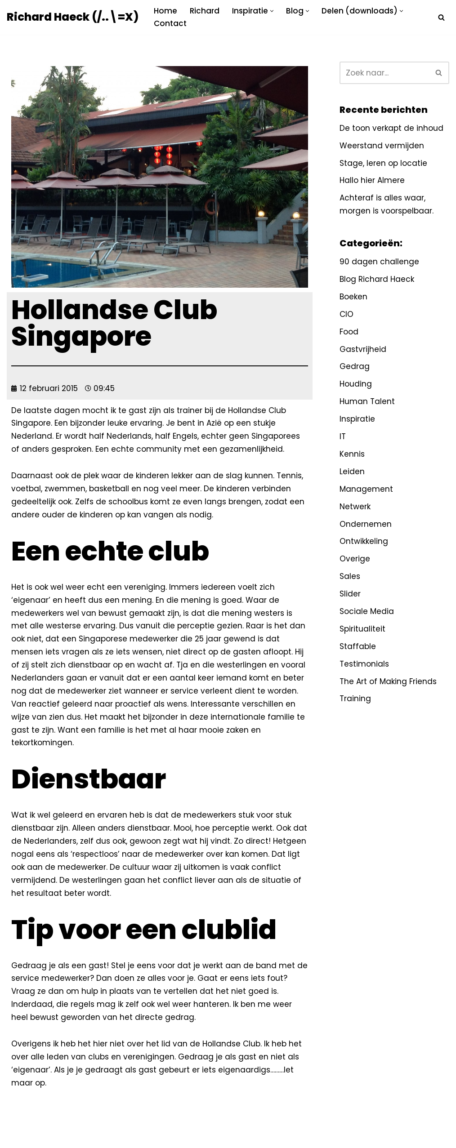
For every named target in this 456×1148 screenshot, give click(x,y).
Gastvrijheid (363, 349)
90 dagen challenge (379, 261)
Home (165, 10)
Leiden (352, 471)
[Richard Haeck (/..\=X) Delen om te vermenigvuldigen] (73, 17)
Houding (356, 383)
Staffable (358, 646)
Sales (350, 576)
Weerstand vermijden (382, 145)
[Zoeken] (441, 17)
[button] (271, 11)
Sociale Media (367, 611)
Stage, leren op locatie (383, 163)
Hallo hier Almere (372, 180)
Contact (170, 23)
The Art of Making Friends (388, 681)
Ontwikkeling (364, 541)
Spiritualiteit (362, 628)
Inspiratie (357, 419)
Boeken (353, 296)
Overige (355, 558)
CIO (346, 314)
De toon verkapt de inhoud (391, 128)
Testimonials (364, 664)
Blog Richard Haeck (377, 279)
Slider (350, 593)
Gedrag (355, 366)
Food (349, 331)
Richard (204, 10)
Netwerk (355, 506)
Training (355, 698)
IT (343, 436)
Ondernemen (366, 524)
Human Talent (367, 401)
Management (366, 489)
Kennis (352, 454)
